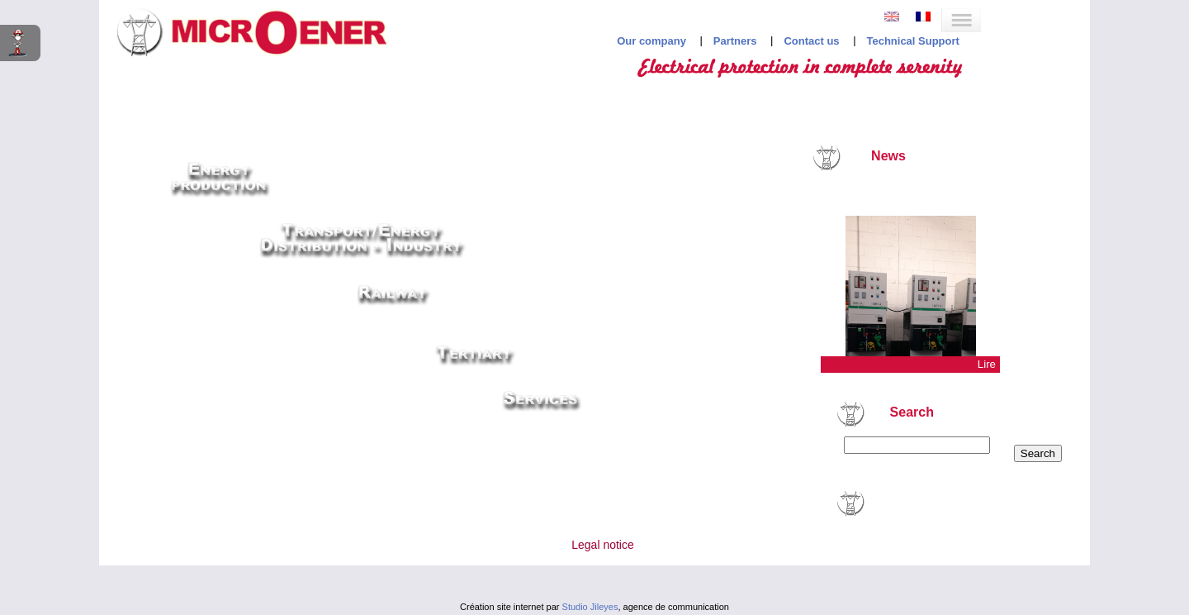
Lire (987, 364)
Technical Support (912, 41)
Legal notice (602, 544)
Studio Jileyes (590, 607)
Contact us (811, 41)
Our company (651, 41)
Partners (735, 41)
